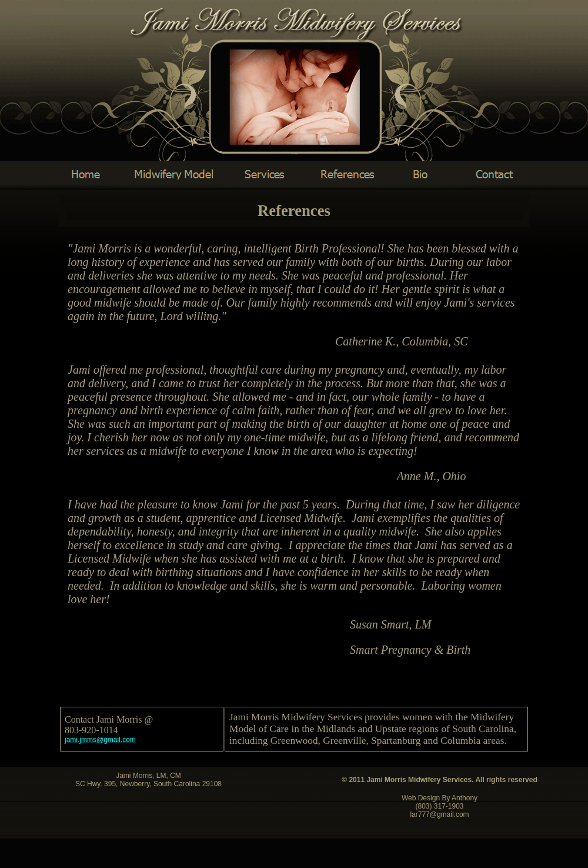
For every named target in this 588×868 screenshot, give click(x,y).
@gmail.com (100, 740)
